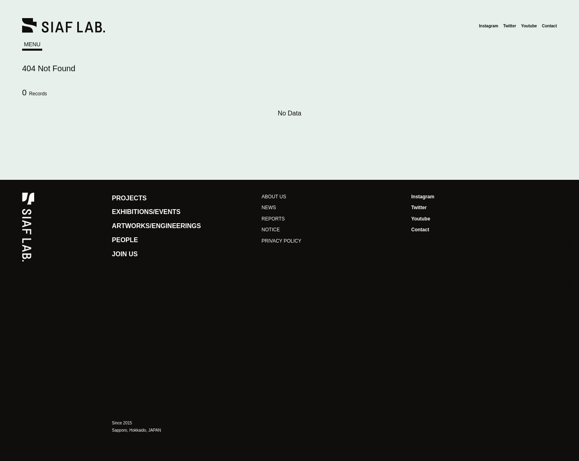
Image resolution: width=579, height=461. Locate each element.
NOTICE (271, 230)
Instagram (488, 26)
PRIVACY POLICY (282, 241)
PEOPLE (125, 240)
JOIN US (125, 254)
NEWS (269, 207)
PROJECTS (129, 198)
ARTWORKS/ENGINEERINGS (156, 225)
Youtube (529, 26)
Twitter (509, 26)
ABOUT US (274, 197)
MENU (32, 44)
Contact (549, 26)
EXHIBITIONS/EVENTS (146, 211)
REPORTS (273, 219)
